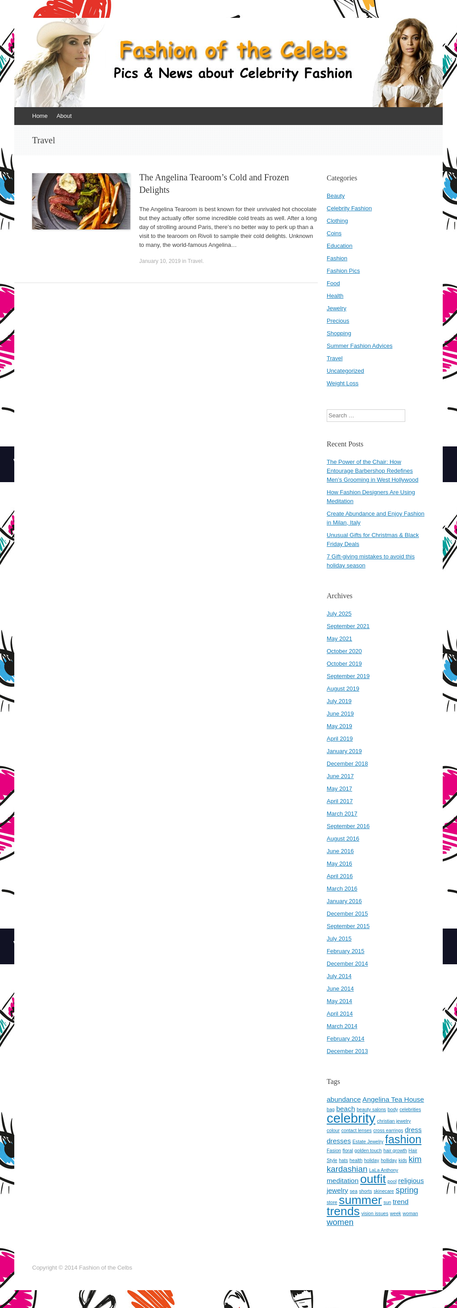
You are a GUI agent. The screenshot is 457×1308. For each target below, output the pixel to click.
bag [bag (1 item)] (331, 1109)
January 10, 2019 (160, 261)
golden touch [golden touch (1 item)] (368, 1150)
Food (333, 283)
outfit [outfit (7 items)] (373, 1179)
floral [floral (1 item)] (348, 1150)
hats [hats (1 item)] (343, 1160)
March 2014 (342, 1026)
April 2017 (340, 801)
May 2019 (339, 726)
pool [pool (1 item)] (391, 1181)
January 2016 (344, 901)
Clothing (337, 220)
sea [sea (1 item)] (353, 1191)
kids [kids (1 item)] (403, 1160)
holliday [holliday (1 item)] (389, 1160)
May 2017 (339, 788)
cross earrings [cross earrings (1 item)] (388, 1130)
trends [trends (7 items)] (343, 1211)
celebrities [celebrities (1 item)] (410, 1109)
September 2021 (348, 626)
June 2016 (340, 851)
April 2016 (340, 876)
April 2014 (340, 1013)
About (64, 115)
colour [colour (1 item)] (333, 1130)
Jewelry (336, 308)
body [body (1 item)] (393, 1109)
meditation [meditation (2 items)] (342, 1180)
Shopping (339, 333)
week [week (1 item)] (395, 1213)
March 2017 (342, 813)
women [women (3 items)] (340, 1222)
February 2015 (346, 951)
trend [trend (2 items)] (400, 1201)
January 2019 (344, 751)
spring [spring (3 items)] (406, 1190)
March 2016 (342, 888)
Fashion (337, 258)
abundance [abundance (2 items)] (344, 1099)
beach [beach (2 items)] (345, 1108)
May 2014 (339, 1001)
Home (40, 115)
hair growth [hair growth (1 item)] (395, 1150)
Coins (334, 233)
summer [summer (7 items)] (360, 1200)
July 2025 (339, 613)
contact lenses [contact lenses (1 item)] (356, 1130)
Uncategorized (345, 370)
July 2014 (339, 976)
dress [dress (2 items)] (413, 1129)
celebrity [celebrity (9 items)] (351, 1118)
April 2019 (340, 738)
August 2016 (343, 838)
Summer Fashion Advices (359, 345)
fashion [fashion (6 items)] (403, 1139)
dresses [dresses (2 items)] (339, 1141)
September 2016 (348, 826)
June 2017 (340, 776)
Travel (195, 261)
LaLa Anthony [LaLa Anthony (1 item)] (383, 1170)
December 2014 (347, 963)
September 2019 (348, 676)
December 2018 (347, 763)
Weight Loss (342, 383)
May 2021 (339, 638)
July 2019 (339, 701)
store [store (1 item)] (332, 1202)
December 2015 (347, 913)
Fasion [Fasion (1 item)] (334, 1150)
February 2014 (346, 1038)
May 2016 (339, 863)
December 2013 (347, 1051)
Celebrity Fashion (349, 208)
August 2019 (343, 688)
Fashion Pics (343, 270)
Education (340, 245)
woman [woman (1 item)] (410, 1213)
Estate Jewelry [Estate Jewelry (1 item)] (368, 1141)
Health (335, 295)
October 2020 (344, 651)
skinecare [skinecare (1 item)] (384, 1191)
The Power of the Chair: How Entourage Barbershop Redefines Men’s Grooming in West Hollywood (372, 470)
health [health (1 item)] (355, 1160)
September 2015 (348, 926)
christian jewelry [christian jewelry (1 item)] (394, 1121)
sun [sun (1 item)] (387, 1202)
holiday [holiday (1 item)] (371, 1160)
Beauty (336, 195)
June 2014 (340, 988)
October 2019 (344, 663)
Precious (338, 320)
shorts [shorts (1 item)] (365, 1191)
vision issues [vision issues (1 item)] (374, 1213)
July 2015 (339, 938)
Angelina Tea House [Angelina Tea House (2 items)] (393, 1099)
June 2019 (340, 713)
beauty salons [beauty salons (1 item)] (371, 1109)
